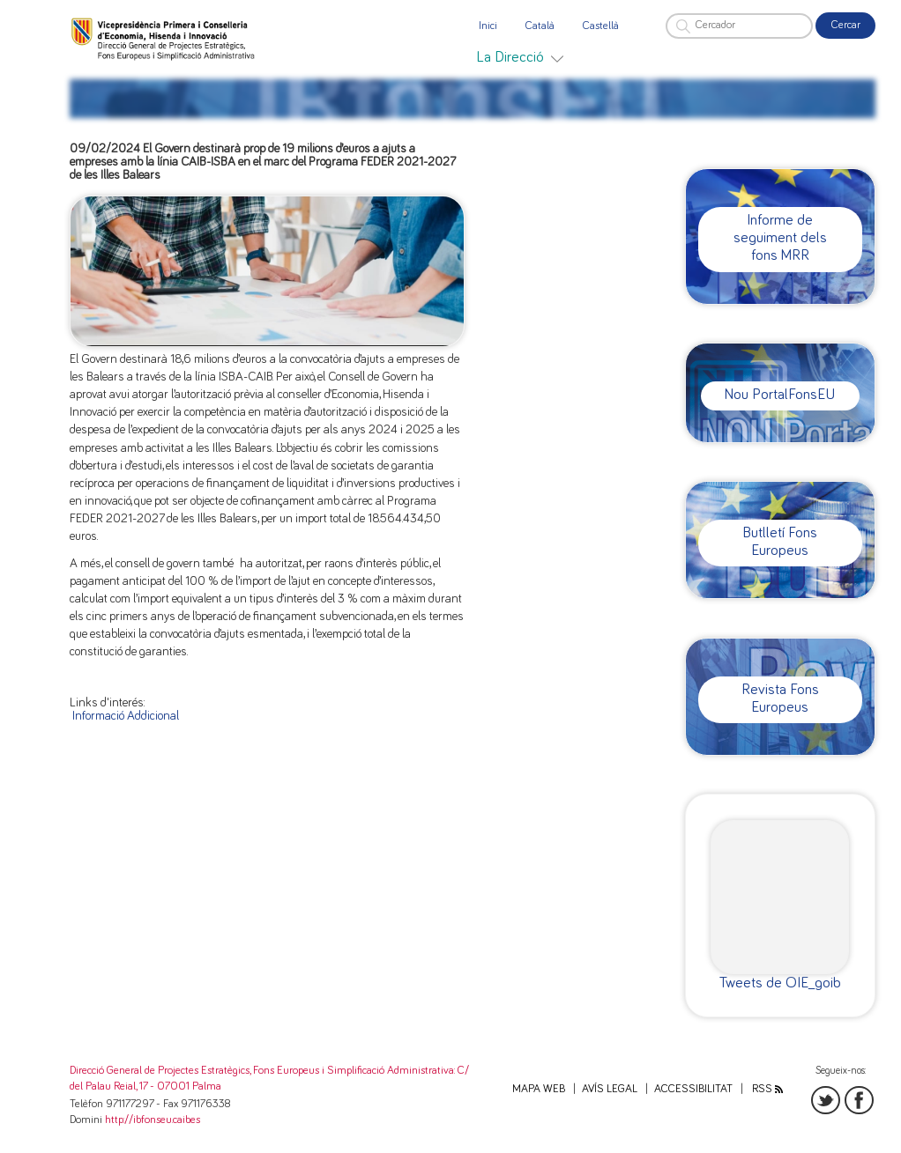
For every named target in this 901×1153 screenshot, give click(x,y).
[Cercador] (739, 26)
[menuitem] (520, 57)
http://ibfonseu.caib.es (152, 1120)
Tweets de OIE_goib (780, 983)
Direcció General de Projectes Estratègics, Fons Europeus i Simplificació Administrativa (262, 1070)
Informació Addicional (125, 716)
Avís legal (609, 1089)
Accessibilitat (693, 1089)
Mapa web (538, 1089)
